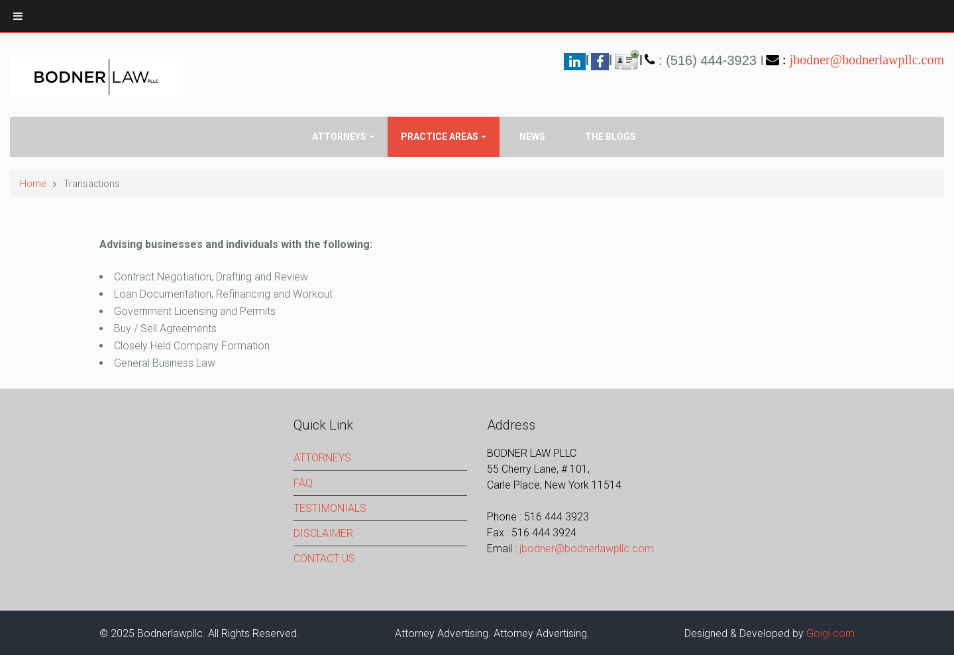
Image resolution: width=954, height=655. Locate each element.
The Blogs (610, 136)
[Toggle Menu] (18, 16)
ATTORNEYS (322, 457)
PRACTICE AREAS (439, 136)
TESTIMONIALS (329, 508)
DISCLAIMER (323, 533)
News (532, 136)
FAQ (303, 483)
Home (33, 184)
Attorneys (339, 136)
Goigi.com (830, 633)
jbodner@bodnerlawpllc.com (867, 59)
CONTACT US (324, 558)
